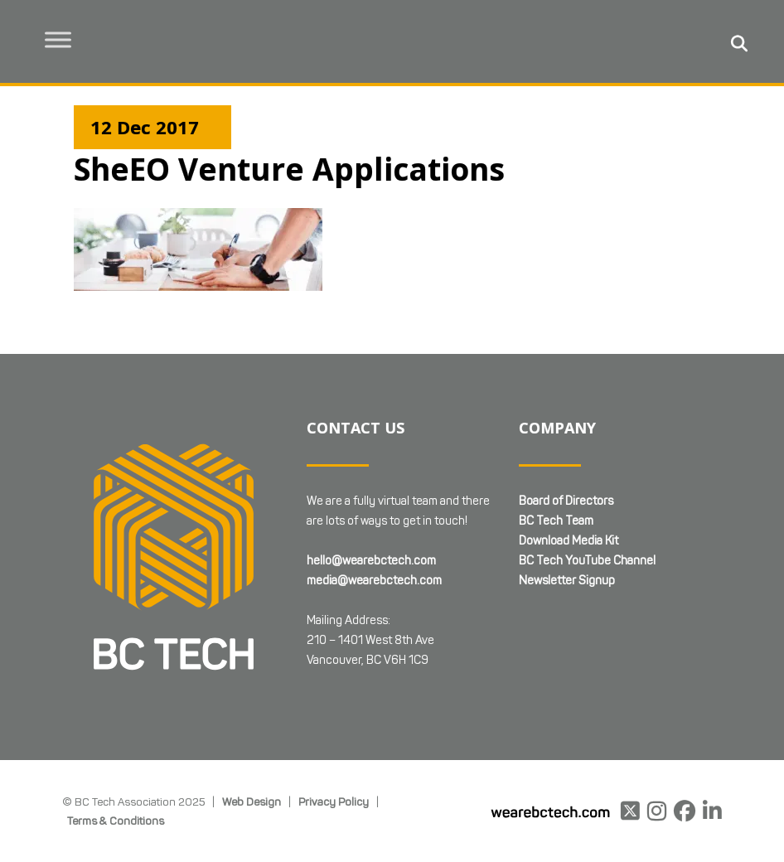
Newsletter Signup (567, 581)
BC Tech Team (556, 521)
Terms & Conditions (115, 820)
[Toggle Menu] (59, 39)
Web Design (251, 801)
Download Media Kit (568, 541)
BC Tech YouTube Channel (587, 561)
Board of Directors (566, 501)
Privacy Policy (333, 801)
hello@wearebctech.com (371, 561)
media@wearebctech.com (374, 581)
